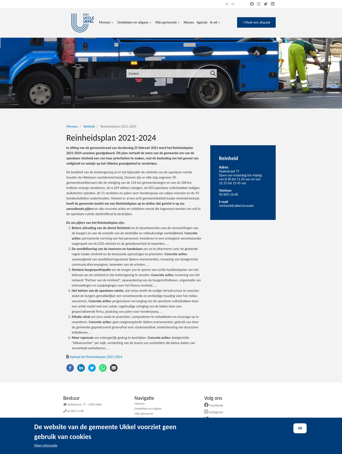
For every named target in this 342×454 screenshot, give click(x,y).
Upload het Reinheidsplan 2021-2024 (94, 357)
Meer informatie (46, 449)
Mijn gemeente (167, 25)
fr (226, 4)
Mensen (106, 25)
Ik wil (215, 25)
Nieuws (189, 22)
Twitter (213, 419)
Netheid (89, 126)
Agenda (202, 22)
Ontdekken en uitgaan (134, 25)
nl (233, 4)
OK (300, 432)
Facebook (215, 405)
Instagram (215, 412)
